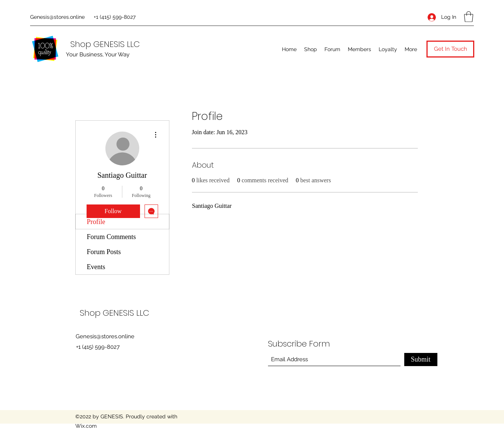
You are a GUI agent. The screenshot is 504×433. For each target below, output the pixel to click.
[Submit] (420, 359)
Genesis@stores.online (57, 17)
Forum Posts (104, 252)
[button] (468, 16)
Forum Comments (111, 237)
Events (96, 267)
